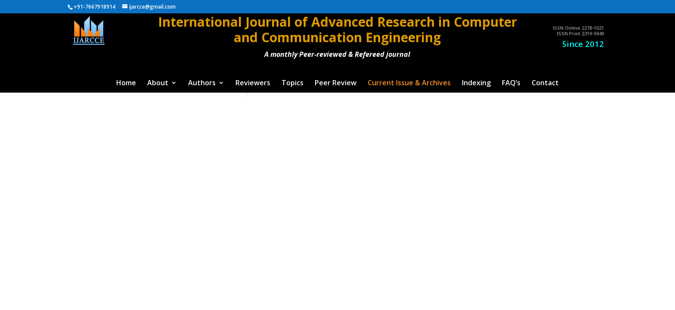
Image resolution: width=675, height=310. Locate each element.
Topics (292, 83)
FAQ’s (511, 83)
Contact (545, 83)
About (157, 83)
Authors (202, 83)
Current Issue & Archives (409, 83)
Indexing (476, 83)
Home (126, 83)
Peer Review (335, 83)
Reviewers (252, 83)
